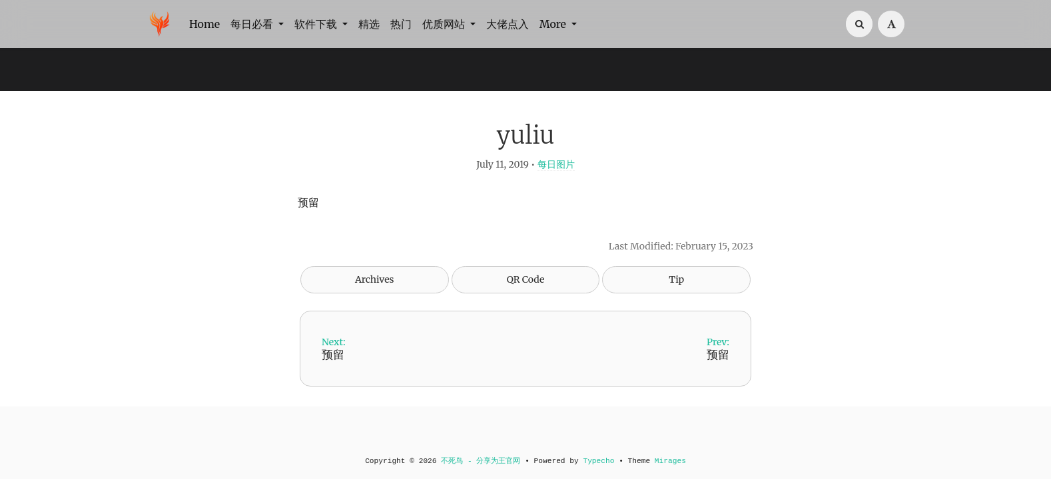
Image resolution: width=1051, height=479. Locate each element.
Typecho (598, 461)
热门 (401, 24)
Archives (374, 279)
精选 (369, 24)
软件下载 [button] (317, 24)
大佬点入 (507, 24)
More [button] (554, 24)
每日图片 (556, 164)
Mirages (670, 461)
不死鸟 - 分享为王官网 (480, 461)
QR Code (525, 279)
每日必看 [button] (253, 24)
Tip (676, 279)
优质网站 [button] (445, 24)
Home (204, 24)
